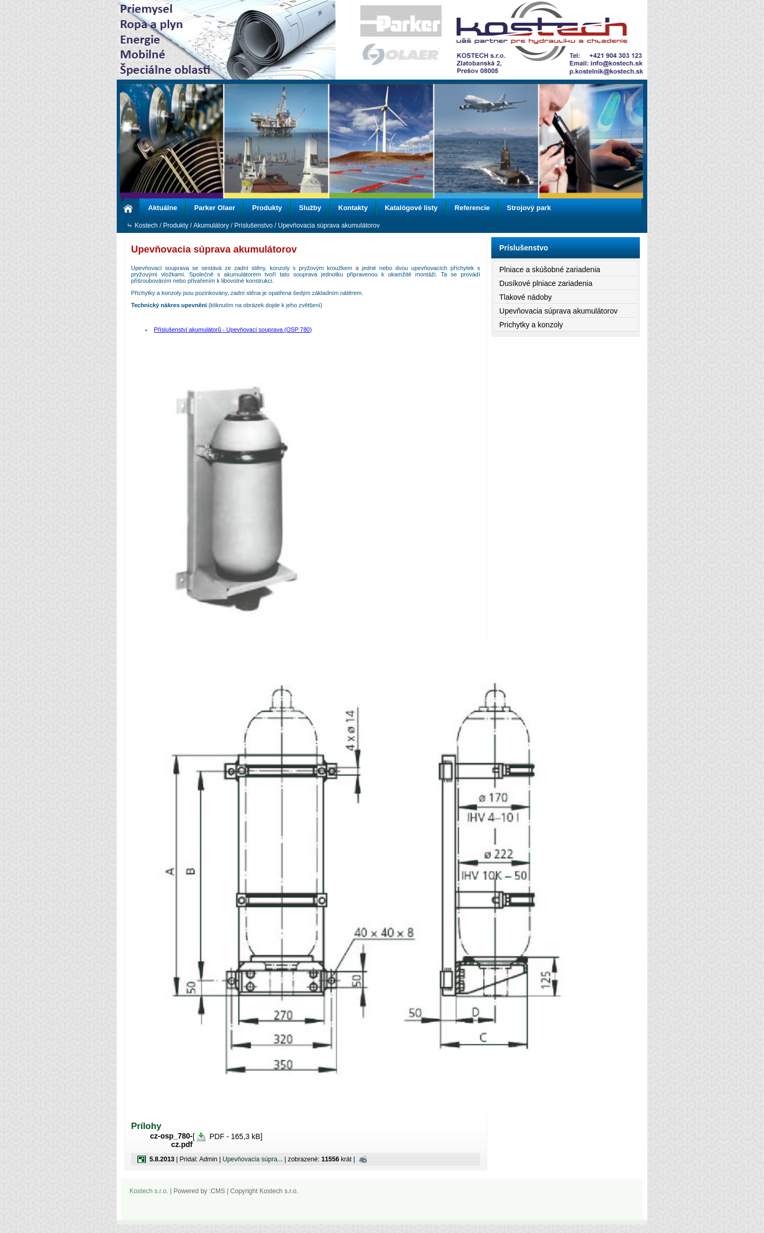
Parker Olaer (214, 208)
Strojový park (529, 208)
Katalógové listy (411, 208)
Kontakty (353, 208)
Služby (310, 208)
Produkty (267, 208)
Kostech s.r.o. (148, 1191)
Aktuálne (162, 208)
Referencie (472, 208)
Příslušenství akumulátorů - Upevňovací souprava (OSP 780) (233, 329)
